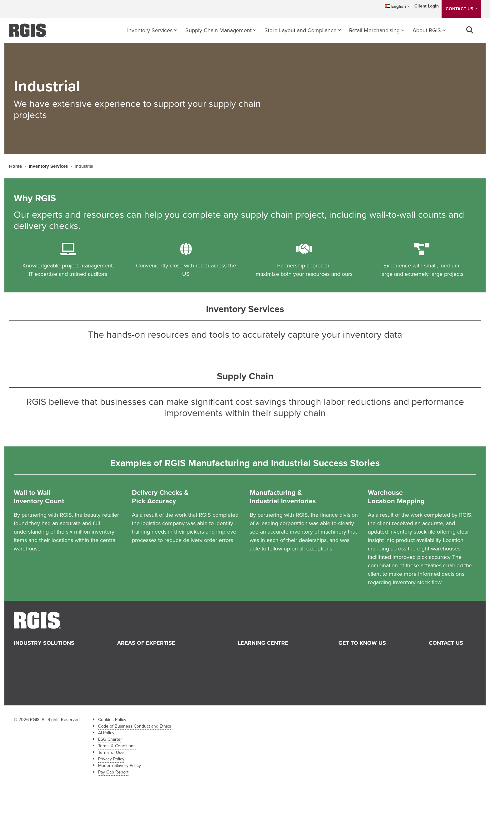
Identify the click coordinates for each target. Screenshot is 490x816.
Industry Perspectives (269, 673)
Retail (25, 656)
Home (15, 166)
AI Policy (106, 732)
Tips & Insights (261, 665)
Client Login (426, 6)
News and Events (264, 656)
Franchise (356, 690)
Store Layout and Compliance (300, 30)
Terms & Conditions (117, 746)
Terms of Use (111, 752)
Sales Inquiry (450, 656)
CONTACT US (459, 9)
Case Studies (259, 682)
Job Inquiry (448, 665)
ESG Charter (110, 739)
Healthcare (32, 665)
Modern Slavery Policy (119, 765)
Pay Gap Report (113, 772)
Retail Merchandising (374, 30)
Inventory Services (149, 30)
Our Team (356, 665)
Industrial (30, 673)
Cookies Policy (112, 719)
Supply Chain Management (218, 30)
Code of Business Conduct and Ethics (134, 726)
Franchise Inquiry (455, 673)
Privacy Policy (111, 759)
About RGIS (426, 30)
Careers (353, 682)
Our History (358, 673)
